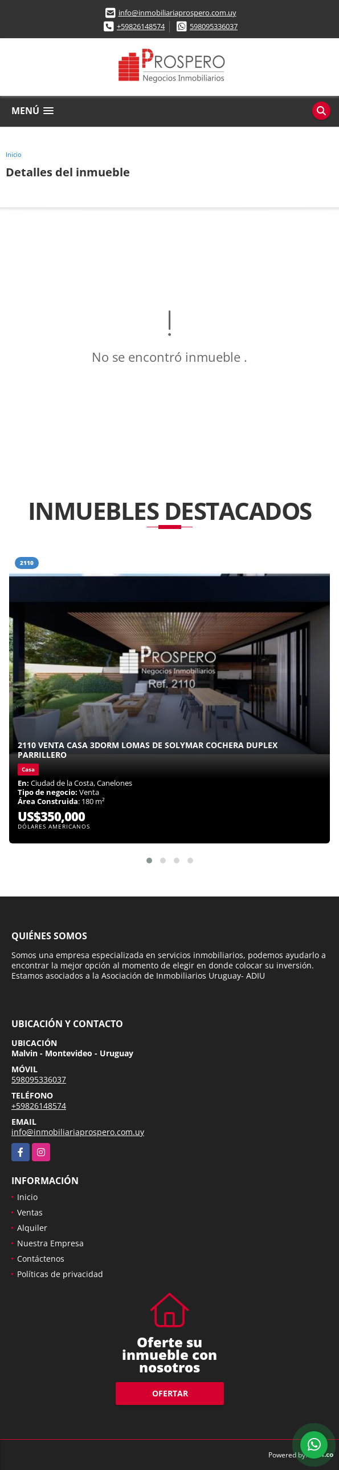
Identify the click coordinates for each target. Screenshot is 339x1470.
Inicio (14, 154)
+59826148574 (141, 26)
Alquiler (32, 1227)
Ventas (30, 1212)
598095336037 (214, 26)
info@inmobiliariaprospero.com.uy (177, 12)
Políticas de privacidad (60, 1274)
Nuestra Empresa (50, 1243)
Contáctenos (40, 1258)
